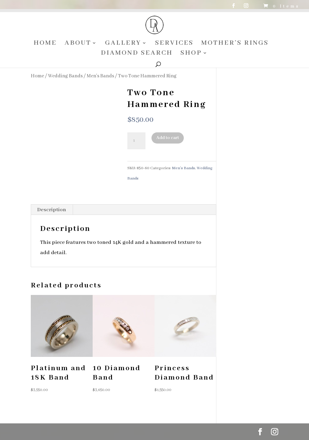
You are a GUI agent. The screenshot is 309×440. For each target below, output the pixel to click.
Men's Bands (100, 76)
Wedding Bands (65, 76)
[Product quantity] (136, 140)
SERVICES (174, 44)
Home (37, 76)
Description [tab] (51, 209)
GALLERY (123, 44)
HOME (45, 44)
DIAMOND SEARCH (137, 54)
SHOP (191, 54)
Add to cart (167, 138)
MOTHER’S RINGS (235, 44)
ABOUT (78, 44)
